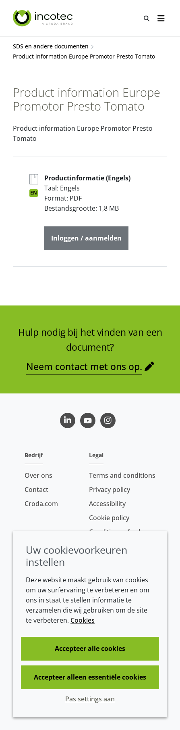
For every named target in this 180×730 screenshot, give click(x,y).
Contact (36, 489)
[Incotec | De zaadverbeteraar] (43, 18)
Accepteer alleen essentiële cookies (90, 677)
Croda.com (41, 503)
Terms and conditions (122, 475)
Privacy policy (109, 489)
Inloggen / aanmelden (86, 238)
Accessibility (107, 503)
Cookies (82, 620)
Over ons (38, 475)
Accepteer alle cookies (90, 648)
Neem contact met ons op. (84, 366)
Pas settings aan (90, 698)
